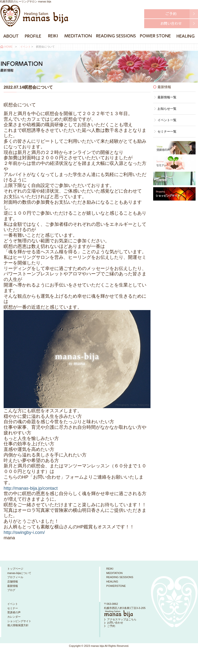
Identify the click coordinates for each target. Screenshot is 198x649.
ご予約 (111, 625)
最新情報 (12, 585)
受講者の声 (14, 612)
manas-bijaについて (19, 573)
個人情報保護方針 (18, 625)
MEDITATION (114, 573)
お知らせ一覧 (167, 108)
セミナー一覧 (167, 131)
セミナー (12, 608)
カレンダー (14, 616)
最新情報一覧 (167, 97)
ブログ (11, 590)
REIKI (109, 568)
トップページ (15, 568)
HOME (8, 46)
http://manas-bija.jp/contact (31, 488)
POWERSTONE (116, 585)
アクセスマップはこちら (121, 619)
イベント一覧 (167, 120)
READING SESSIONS (119, 577)
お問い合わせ (115, 622)
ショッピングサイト (19, 621)
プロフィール (15, 577)
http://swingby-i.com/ (24, 532)
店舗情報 (12, 581)
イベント (25, 46)
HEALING (112, 581)
